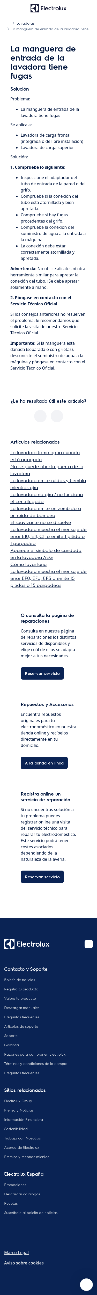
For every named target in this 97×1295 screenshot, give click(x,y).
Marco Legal (16, 1252)
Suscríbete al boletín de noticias (30, 1212)
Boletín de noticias (19, 979)
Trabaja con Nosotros (22, 1138)
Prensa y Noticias (18, 1110)
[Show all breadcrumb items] (8, 23)
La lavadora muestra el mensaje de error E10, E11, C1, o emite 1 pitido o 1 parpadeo (48, 536)
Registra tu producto (21, 989)
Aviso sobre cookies (24, 1263)
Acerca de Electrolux (21, 1147)
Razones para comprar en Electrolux (35, 1054)
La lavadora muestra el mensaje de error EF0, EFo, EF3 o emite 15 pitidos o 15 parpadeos (48, 578)
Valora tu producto (20, 998)
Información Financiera (23, 1119)
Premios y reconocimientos (26, 1156)
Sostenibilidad (16, 1128)
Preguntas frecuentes (21, 1016)
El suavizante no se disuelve (40, 522)
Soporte (11, 1035)
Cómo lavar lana (28, 564)
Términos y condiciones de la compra (36, 1063)
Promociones (15, 1184)
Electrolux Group (18, 1100)
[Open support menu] (86, 1284)
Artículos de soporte (21, 1026)
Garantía (11, 1044)
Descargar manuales (21, 1007)
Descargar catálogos (22, 1193)
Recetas (11, 1203)
